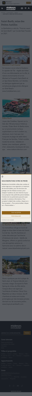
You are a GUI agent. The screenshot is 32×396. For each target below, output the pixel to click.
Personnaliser (16, 216)
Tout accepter (16, 212)
